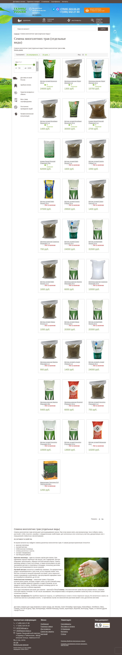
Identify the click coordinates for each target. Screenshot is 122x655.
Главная (16, 34)
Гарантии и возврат (33, 1)
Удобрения (26, 20)
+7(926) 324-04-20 (70, 9)
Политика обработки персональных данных (73, 641)
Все (102, 519)
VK (14, 642)
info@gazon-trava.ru (23, 631)
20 (99, 519)
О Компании (65, 629)
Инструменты (76, 20)
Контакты (65, 1)
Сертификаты (55, 1)
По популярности (33, 54)
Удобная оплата (26, 85)
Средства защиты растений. (99, 21)
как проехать (36, 15)
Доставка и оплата (19, 1)
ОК (17, 642)
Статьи (63, 634)
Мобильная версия (21, 645)
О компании (45, 1)
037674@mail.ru (22, 628)
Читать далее (18, 50)
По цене (46, 54)
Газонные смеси (50, 20)
